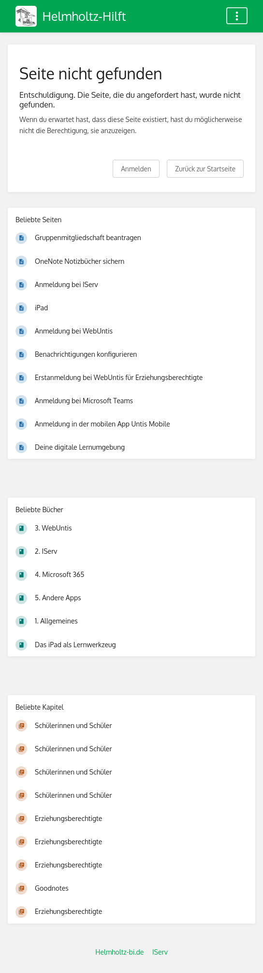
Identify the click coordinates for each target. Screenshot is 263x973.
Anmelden (136, 169)
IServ (160, 952)
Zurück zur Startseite (205, 169)
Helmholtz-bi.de (119, 952)
